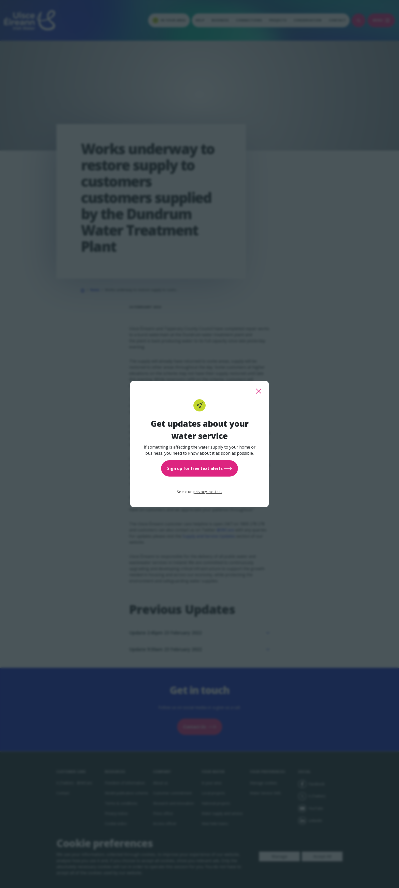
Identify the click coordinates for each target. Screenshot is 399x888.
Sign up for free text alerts (199, 468)
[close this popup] (258, 391)
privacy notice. (207, 491)
